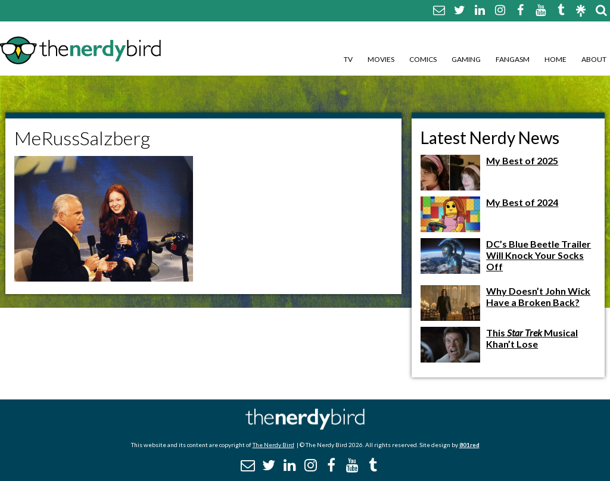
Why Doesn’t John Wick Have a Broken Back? (538, 296)
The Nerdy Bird (273, 444)
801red (469, 444)
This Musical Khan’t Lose (532, 338)
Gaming (466, 59)
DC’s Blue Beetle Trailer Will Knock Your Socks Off (538, 255)
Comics (423, 59)
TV (348, 59)
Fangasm (513, 59)
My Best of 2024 (522, 202)
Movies (381, 59)
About (593, 59)
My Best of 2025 (522, 160)
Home (555, 59)
